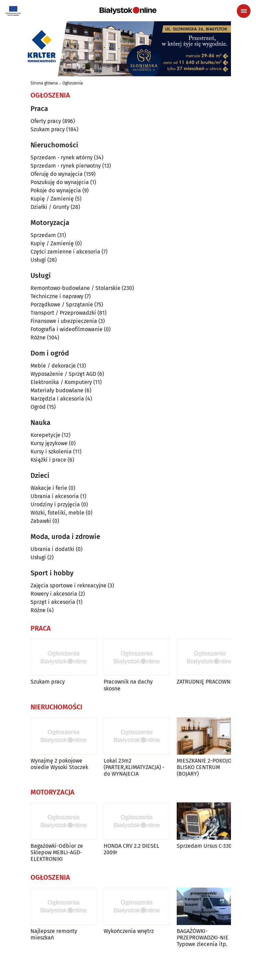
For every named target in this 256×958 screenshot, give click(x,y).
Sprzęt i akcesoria (53, 602)
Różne (38, 337)
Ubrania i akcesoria (55, 496)
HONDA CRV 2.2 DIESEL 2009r (131, 849)
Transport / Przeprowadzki (63, 312)
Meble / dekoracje (53, 365)
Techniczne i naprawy (57, 296)
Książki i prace (48, 460)
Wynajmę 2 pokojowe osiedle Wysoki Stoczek (59, 763)
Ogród (38, 407)
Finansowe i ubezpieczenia (64, 321)
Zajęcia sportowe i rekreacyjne (68, 585)
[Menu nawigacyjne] (244, 11)
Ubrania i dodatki (52, 549)
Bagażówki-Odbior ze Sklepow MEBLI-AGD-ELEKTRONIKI (57, 852)
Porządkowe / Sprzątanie (62, 304)
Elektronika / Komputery (61, 382)
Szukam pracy (48, 129)
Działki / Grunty (50, 207)
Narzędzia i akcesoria (57, 398)
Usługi (38, 260)
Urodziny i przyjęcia (55, 504)
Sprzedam (43, 235)
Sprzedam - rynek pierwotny (66, 165)
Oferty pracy (46, 121)
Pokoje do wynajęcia (56, 190)
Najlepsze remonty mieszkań (54, 934)
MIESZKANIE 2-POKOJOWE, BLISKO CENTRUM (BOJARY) (209, 767)
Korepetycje (45, 435)
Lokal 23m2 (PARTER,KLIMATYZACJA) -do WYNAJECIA (134, 767)
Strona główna (44, 83)
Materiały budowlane (57, 390)
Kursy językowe (49, 443)
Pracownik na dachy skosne (128, 684)
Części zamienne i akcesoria (65, 251)
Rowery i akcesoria (54, 593)
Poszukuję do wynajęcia (60, 182)
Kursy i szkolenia (51, 451)
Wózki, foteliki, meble (57, 512)
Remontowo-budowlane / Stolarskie (75, 288)
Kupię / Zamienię (52, 198)
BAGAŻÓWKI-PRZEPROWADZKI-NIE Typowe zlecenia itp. (203, 937)
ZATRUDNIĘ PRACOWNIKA (207, 681)
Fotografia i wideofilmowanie (67, 329)
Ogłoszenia (72, 83)
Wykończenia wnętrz (129, 931)
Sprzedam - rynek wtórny (62, 157)
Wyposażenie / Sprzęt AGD (63, 374)
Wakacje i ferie (49, 488)
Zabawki (41, 521)
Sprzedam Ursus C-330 (204, 846)
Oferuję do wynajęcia (57, 174)
